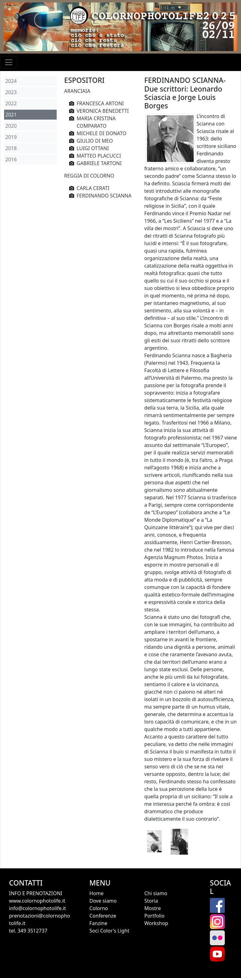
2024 (11, 81)
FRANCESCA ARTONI (100, 103)
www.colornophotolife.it (37, 900)
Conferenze (102, 915)
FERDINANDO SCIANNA (104, 195)
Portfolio (154, 915)
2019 (11, 137)
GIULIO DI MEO (95, 140)
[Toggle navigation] (8, 62)
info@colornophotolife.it (37, 908)
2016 (11, 159)
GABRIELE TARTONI (99, 163)
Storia (151, 900)
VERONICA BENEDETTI (103, 110)
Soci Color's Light (109, 930)
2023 (11, 92)
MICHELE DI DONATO (101, 133)
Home (96, 893)
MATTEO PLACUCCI (99, 155)
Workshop (156, 923)
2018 (11, 148)
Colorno (98, 908)
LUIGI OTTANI (93, 148)
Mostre (152, 908)
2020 (11, 125)
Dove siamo (103, 900)
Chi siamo (155, 893)
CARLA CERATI (93, 188)
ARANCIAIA (77, 91)
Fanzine (98, 923)
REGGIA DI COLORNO (89, 175)
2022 (11, 103)
